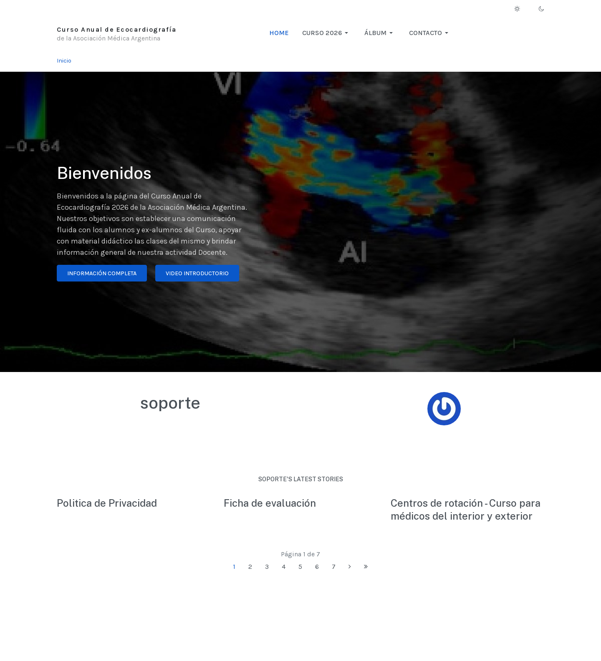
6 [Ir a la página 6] (317, 567)
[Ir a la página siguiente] (349, 566)
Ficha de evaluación (270, 503)
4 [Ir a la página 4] (283, 567)
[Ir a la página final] (366, 566)
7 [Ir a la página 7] (334, 567)
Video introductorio (197, 273)
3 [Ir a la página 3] (267, 567)
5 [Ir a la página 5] (300, 567)
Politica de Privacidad (107, 503)
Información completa (101, 273)
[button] (326, 33)
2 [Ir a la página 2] (250, 567)
